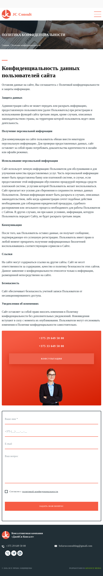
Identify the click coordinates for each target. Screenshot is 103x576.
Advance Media (93, 568)
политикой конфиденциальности (40, 491)
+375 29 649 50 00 (16, 546)
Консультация (51, 358)
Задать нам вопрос (51, 506)
